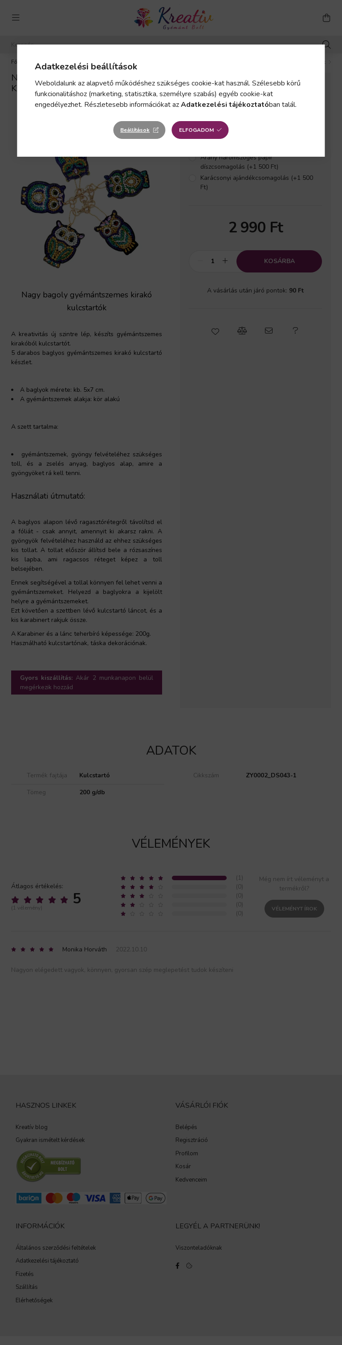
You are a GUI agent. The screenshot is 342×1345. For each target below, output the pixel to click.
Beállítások (135, 130)
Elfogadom (196, 130)
